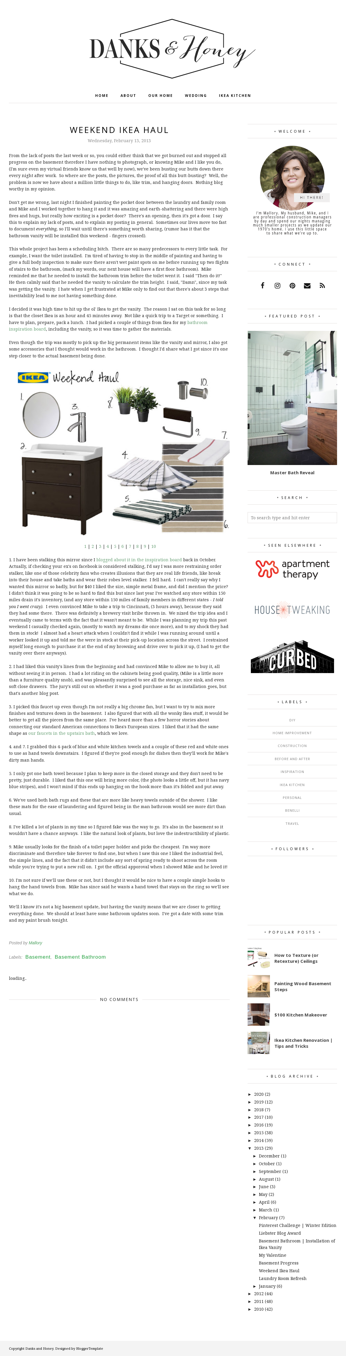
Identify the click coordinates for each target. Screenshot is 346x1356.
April (264, 1202)
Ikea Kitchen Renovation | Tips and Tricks (303, 1043)
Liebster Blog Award (280, 1233)
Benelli (292, 810)
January (267, 1286)
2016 (259, 1125)
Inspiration (292, 771)
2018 (259, 1109)
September (270, 1171)
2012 (259, 1293)
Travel (292, 823)
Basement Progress (279, 1263)
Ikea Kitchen (292, 784)
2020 (259, 1094)
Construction (292, 745)
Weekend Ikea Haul (279, 1270)
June (264, 1186)
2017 (259, 1117)
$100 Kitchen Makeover (300, 1015)
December (269, 1156)
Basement (38, 957)
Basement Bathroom (80, 957)
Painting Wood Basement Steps (302, 986)
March (265, 1210)
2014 (259, 1140)
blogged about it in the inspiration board (139, 559)
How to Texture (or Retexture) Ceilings (296, 958)
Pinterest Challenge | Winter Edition (297, 1225)
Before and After (292, 759)
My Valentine (272, 1255)
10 (153, 546)
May (263, 1194)
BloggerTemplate (89, 1348)
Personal (292, 797)
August (266, 1179)
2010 (259, 1309)
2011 (259, 1301)
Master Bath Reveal (292, 472)
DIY (292, 720)
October (267, 1163)
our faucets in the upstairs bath (61, 733)
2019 (259, 1102)
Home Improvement (292, 733)
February (268, 1217)
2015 (259, 1132)
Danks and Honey (39, 1348)
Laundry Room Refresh (283, 1278)
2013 (259, 1148)
